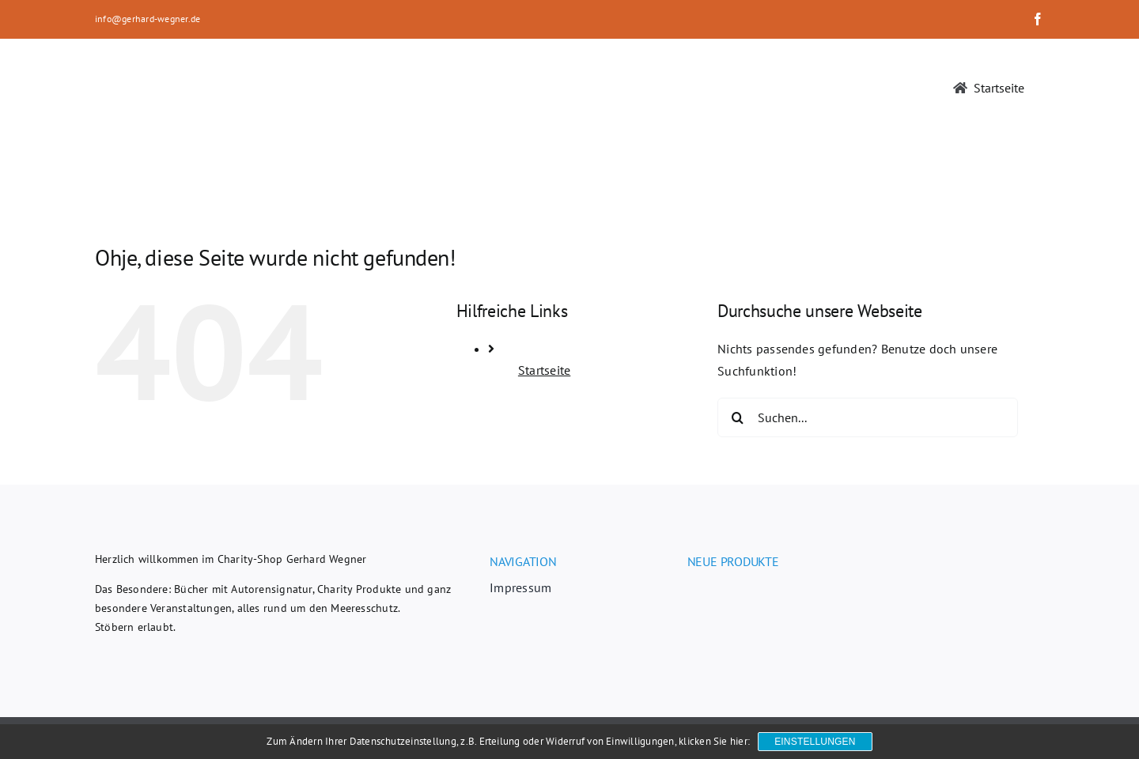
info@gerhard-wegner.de (147, 19)
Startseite (544, 370)
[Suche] (737, 417)
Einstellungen (814, 741)
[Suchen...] (867, 417)
